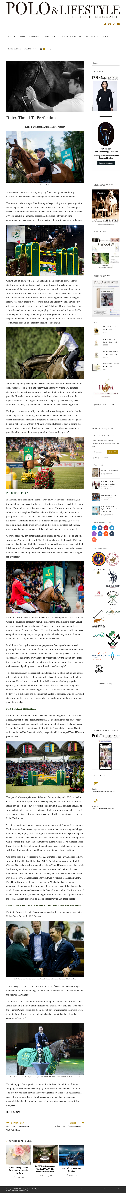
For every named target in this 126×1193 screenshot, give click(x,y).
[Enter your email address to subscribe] (106, 452)
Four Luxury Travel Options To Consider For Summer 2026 (109, 508)
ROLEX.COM (13, 1112)
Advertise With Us (77, 1188)
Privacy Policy (101, 1188)
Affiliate (113, 1188)
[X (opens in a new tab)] (105, 24)
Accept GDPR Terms (100, 458)
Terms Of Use (108, 1188)
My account (89, 1188)
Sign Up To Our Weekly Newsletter (103, 808)
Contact (83, 1188)
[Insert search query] (106, 63)
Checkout (94, 1188)
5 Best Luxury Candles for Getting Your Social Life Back (18, 1170)
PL (117, 1188)
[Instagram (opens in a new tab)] (114, 24)
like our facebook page (103, 684)
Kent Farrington (45, 185)
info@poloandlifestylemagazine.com (103, 791)
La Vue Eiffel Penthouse (109, 470)
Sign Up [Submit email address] (112, 452)
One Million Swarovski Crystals (71, 1169)
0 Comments (105, 474)
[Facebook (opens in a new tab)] (109, 24)
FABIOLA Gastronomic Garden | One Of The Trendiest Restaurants (45, 1169)
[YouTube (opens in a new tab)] (118, 24)
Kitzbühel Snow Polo (108, 495)
